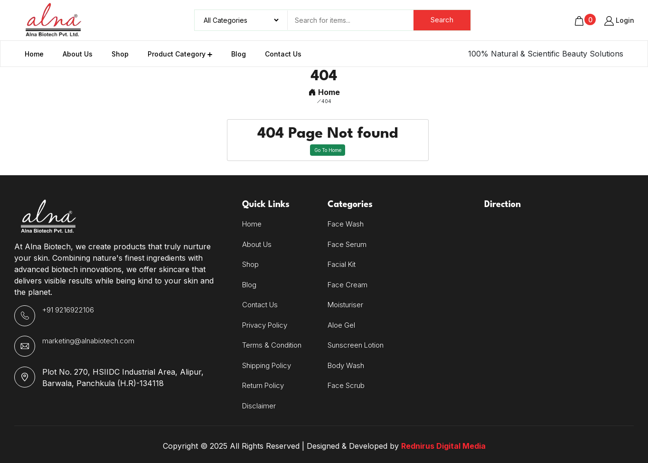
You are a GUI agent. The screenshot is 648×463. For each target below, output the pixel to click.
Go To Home (327, 150)
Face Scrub (346, 385)
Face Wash (346, 223)
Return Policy (263, 385)
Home (324, 92)
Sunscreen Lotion (356, 345)
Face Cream (347, 284)
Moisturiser (345, 304)
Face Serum (347, 244)
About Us (257, 244)
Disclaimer (259, 405)
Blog (249, 284)
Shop (250, 264)
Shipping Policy (266, 365)
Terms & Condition (271, 345)
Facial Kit (342, 264)
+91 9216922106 (68, 309)
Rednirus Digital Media (443, 446)
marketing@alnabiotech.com (88, 340)
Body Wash (346, 365)
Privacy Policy (264, 325)
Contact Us (260, 304)
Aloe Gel (341, 325)
